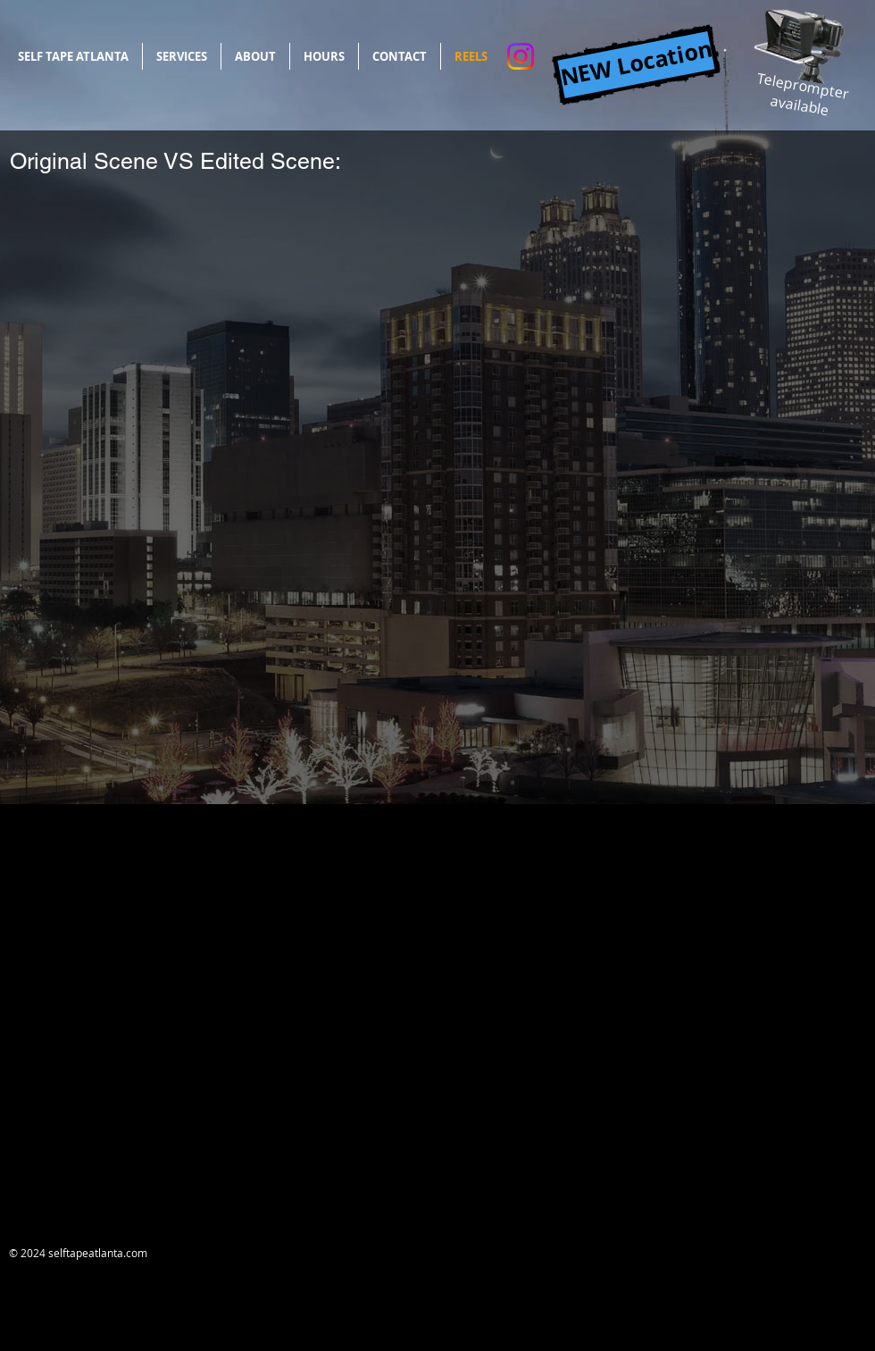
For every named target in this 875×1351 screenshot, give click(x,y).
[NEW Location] (635, 64)
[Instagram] (520, 56)
